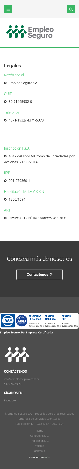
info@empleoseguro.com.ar (21, 379)
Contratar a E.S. (39, 435)
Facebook (10, 400)
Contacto (39, 450)
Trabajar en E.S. (39, 440)
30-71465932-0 (20, 101)
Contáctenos (39, 274)
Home (39, 430)
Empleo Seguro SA (23, 83)
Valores (39, 445)
